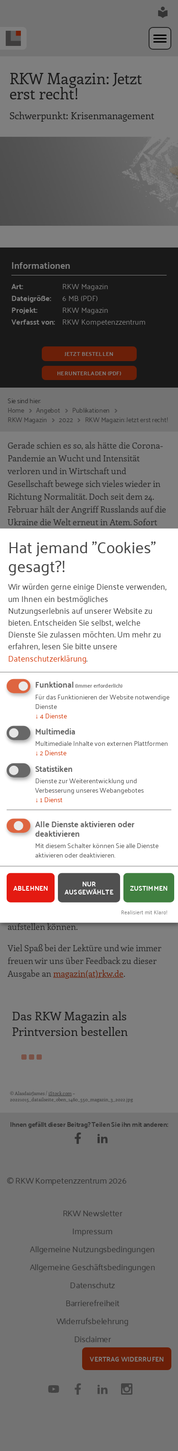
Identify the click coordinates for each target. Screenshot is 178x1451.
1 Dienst (49, 799)
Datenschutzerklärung (47, 657)
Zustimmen (149, 887)
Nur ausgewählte (89, 887)
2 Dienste (50, 752)
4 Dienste (51, 715)
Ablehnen (30, 887)
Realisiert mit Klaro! (144, 912)
